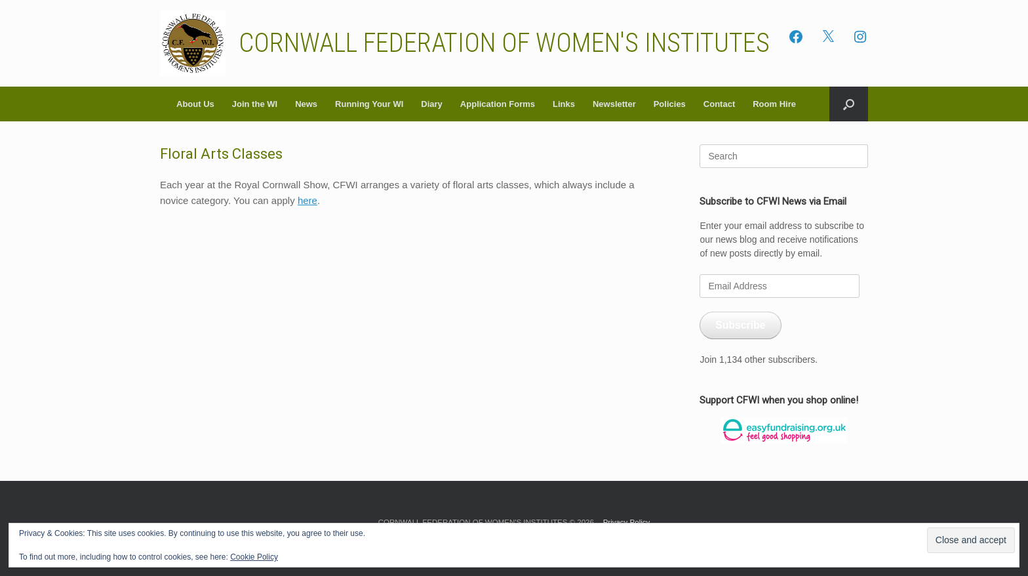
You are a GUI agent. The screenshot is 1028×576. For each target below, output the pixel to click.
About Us (195, 104)
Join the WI (254, 104)
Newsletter (614, 104)
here (307, 200)
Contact (719, 104)
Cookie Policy (254, 557)
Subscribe (740, 325)
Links (564, 104)
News (306, 104)
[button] (848, 104)
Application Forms (497, 104)
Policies (670, 104)
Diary (432, 104)
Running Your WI (369, 104)
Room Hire (774, 104)
